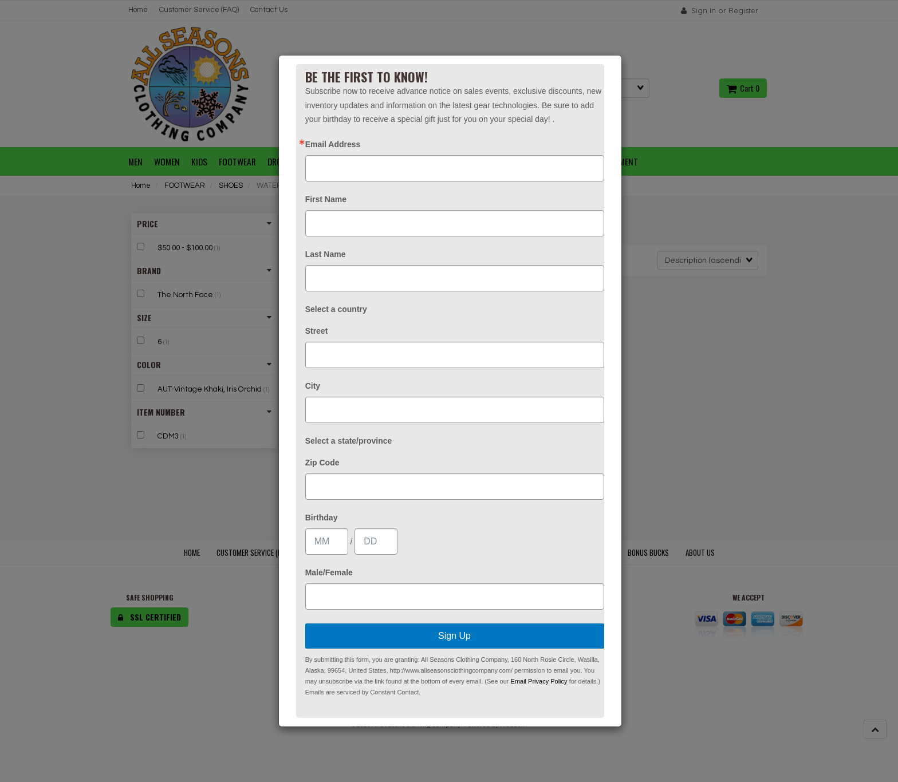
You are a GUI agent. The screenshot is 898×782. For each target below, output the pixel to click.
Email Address (333, 144)
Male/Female (329, 572)
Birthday (321, 518)
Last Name (325, 254)
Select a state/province (348, 441)
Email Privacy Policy (539, 681)
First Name (325, 199)
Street (316, 331)
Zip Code (322, 463)
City (312, 386)
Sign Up (454, 636)
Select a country (336, 309)
